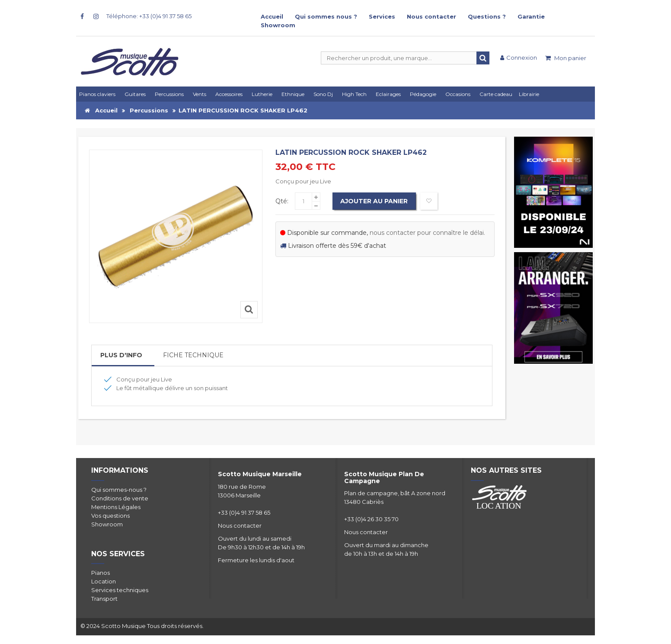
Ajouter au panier (375, 201)
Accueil (272, 16)
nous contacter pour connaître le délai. (427, 233)
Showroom (278, 25)
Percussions (149, 110)
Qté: (281, 201)
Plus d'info (121, 355)
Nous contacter (431, 16)
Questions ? (487, 16)
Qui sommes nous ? (326, 16)
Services (382, 16)
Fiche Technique (193, 355)
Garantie (531, 16)
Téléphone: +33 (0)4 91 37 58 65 (149, 16)
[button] (390, 94)
